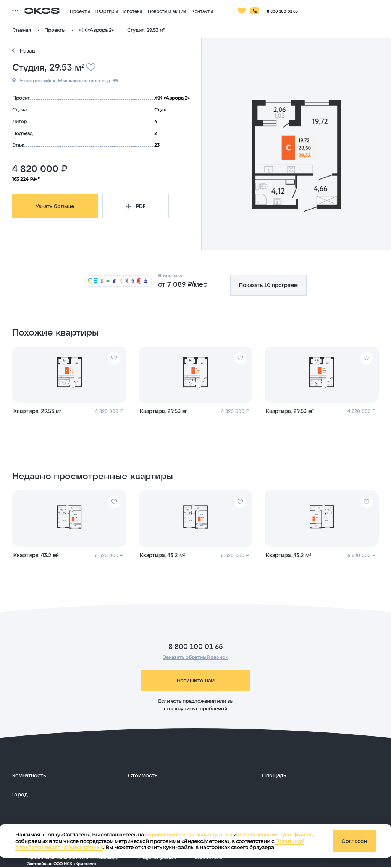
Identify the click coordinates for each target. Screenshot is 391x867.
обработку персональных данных (188, 835)
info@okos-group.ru (156, 857)
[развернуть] (66, 775)
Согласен (354, 841)
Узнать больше (55, 206)
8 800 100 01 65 (195, 646)
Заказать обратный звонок (195, 657)
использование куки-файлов (275, 835)
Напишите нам (196, 680)
